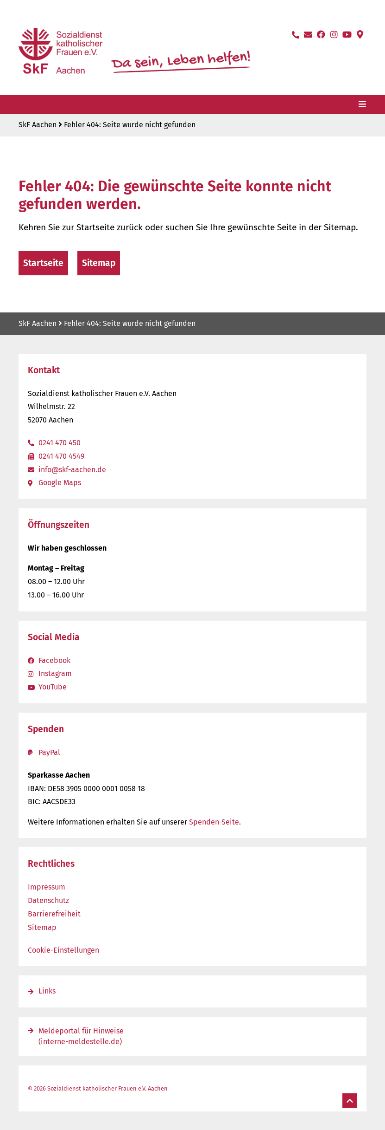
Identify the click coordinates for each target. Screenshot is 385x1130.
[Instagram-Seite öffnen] (334, 34)
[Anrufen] (295, 35)
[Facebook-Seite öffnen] (321, 34)
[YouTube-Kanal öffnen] (347, 34)
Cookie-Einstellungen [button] (63, 950)
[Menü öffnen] (362, 104)
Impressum (46, 887)
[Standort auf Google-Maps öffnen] (360, 34)
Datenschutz (48, 900)
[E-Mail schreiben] (308, 34)
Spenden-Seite (214, 822)
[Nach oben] (349, 1100)
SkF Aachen (38, 124)
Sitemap (42, 927)
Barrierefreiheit (54, 913)
